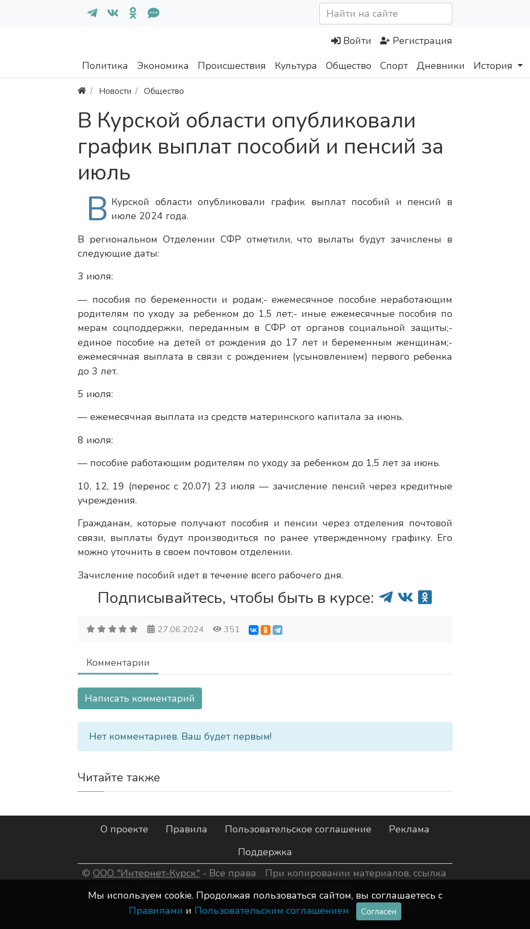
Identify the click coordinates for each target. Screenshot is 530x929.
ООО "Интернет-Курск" (146, 873)
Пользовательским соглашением (271, 910)
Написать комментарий (140, 698)
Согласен (378, 911)
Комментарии (118, 662)
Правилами (156, 910)
